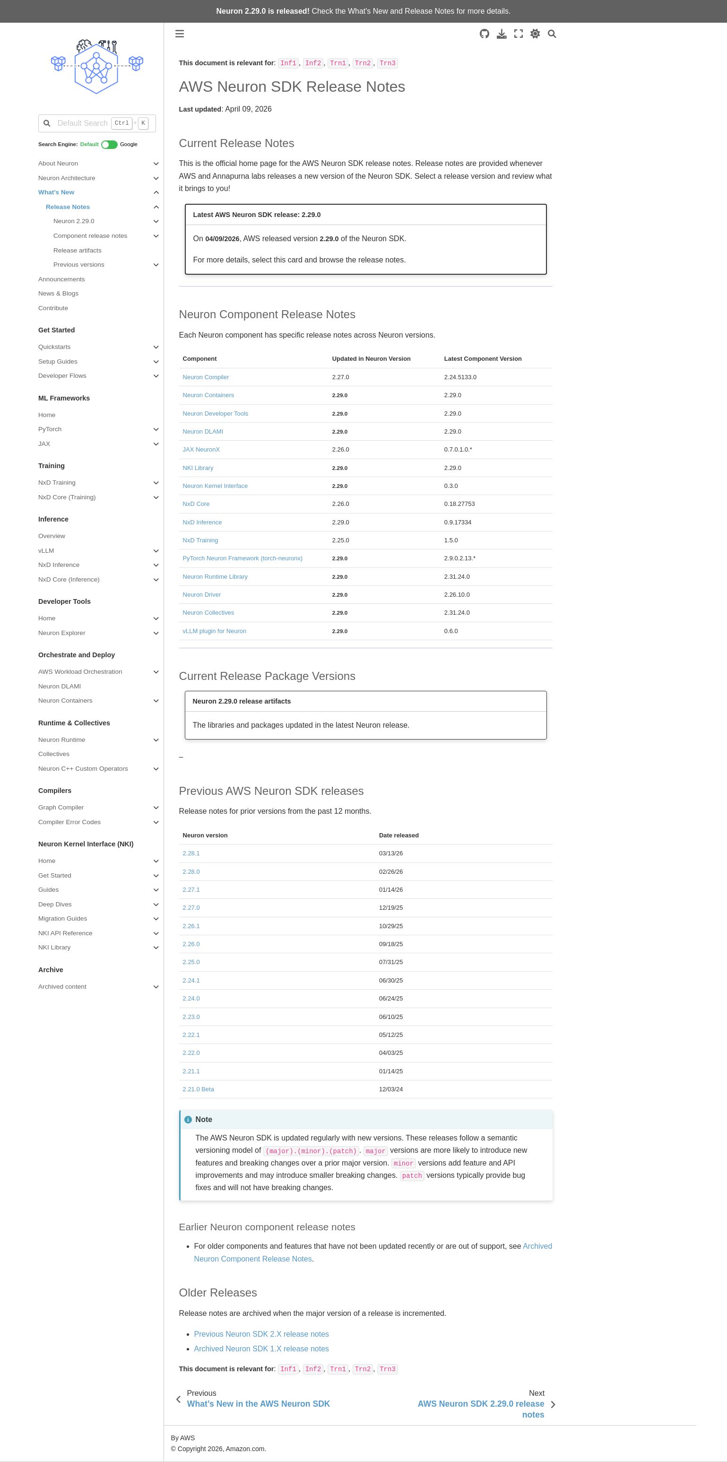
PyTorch (49, 429)
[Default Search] (97, 123)
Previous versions (78, 264)
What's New (368, 11)
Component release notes (90, 235)
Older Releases (599, 104)
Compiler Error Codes (69, 822)
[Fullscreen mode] (519, 33)
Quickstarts (54, 346)
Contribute (53, 308)
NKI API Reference (65, 933)
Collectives (53, 753)
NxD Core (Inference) (69, 579)
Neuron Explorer (61, 632)
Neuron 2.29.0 (74, 221)
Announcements (61, 279)
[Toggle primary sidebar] (180, 33)
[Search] (552, 33)
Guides (48, 889)
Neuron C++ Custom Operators (83, 768)
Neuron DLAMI (59, 686)
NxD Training (57, 482)
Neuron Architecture (66, 178)
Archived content (62, 986)
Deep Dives (55, 904)
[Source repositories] (484, 33)
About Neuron (58, 163)
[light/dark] (535, 33)
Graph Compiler (61, 807)
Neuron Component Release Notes (629, 65)
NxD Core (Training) (67, 497)
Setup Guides (58, 361)
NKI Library (54, 947)
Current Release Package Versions (629, 78)
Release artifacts (77, 250)
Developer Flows (62, 375)
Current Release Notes (613, 51)
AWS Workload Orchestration (80, 671)
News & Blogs (58, 293)
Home (46, 414)
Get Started (54, 875)
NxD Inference (58, 564)
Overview (51, 536)
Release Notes (429, 11)
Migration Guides (62, 918)
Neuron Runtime (61, 739)
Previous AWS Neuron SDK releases (631, 91)
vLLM (46, 550)
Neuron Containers (65, 700)
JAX (44, 443)
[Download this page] (502, 33)
